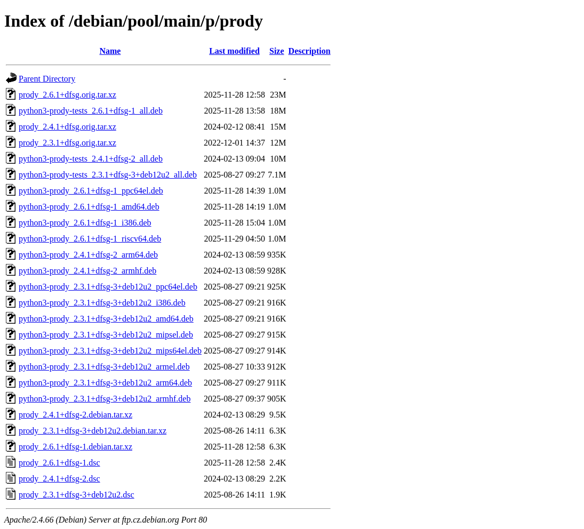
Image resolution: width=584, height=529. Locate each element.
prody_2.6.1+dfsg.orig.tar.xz (67, 94)
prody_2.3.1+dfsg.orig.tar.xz (67, 142)
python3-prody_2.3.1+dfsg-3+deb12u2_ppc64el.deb (108, 286)
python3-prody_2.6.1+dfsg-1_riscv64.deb (90, 238)
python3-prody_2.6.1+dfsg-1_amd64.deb (89, 206)
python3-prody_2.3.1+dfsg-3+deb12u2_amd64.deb (106, 318)
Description (310, 50)
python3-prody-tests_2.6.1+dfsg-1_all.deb (91, 110)
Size (276, 50)
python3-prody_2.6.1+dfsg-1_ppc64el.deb (91, 190)
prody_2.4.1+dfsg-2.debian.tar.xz (75, 414)
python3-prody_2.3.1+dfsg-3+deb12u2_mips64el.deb (110, 350)
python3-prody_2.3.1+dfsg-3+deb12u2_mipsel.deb (106, 334)
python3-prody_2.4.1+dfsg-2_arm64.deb (88, 254)
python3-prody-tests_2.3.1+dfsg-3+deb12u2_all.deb (108, 174)
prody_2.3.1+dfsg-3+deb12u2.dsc (76, 494)
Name (110, 50)
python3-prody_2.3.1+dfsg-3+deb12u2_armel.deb (104, 366)
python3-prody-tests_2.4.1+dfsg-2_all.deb (91, 158)
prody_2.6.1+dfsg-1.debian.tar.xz (75, 446)
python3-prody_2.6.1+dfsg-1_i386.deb (85, 222)
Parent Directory (47, 78)
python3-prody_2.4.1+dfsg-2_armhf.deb (87, 270)
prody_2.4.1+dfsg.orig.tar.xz (67, 126)
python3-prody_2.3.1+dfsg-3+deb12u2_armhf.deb (104, 398)
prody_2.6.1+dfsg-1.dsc (59, 462)
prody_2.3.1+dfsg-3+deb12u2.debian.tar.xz (92, 430)
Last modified (234, 50)
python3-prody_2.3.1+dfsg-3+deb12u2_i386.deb (102, 302)
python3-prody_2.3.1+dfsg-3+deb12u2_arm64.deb (105, 382)
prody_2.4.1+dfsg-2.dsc (59, 478)
